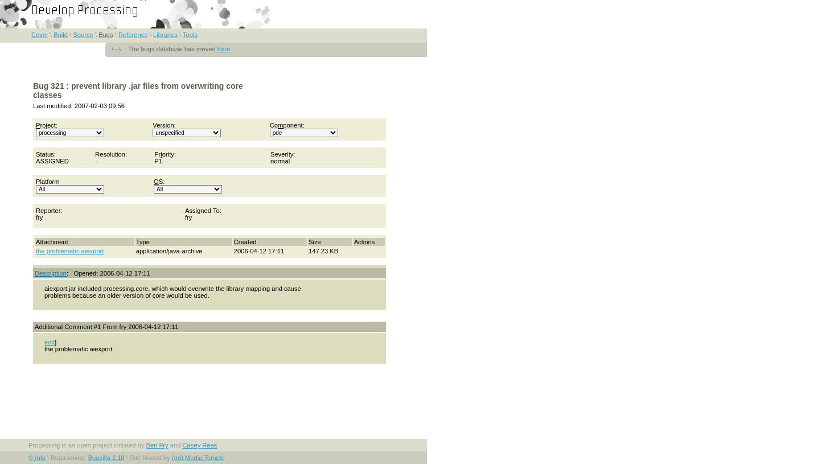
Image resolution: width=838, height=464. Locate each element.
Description (51, 273)
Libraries (165, 34)
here (223, 49)
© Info (37, 457)
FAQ (409, 6)
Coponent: (304, 129)
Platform (70, 186)
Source (83, 34)
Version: (187, 129)
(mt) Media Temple (198, 457)
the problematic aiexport (70, 251)
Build (61, 34)
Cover (39, 34)
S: (188, 186)
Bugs (105, 34)
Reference (133, 34)
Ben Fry (157, 445)
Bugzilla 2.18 (106, 457)
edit (49, 342)
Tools (190, 34)
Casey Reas (200, 445)
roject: (70, 129)
